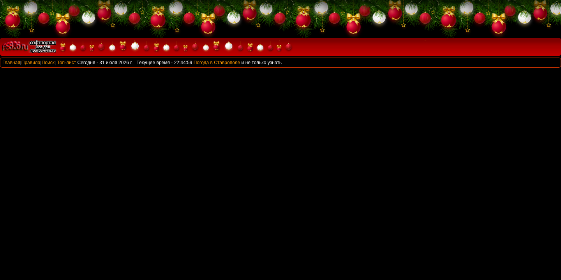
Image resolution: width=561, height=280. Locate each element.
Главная (11, 62)
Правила (31, 62)
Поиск (48, 62)
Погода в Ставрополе (217, 62)
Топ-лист (66, 62)
